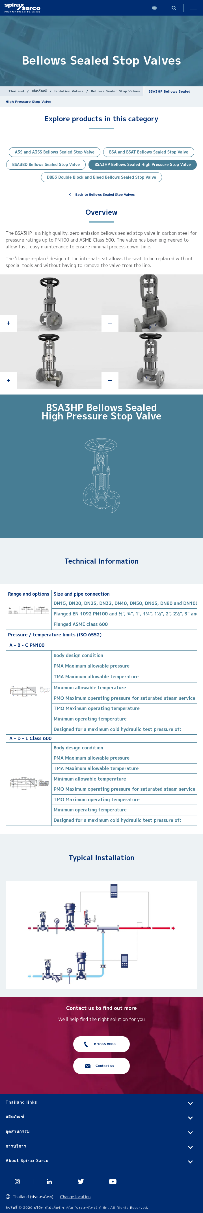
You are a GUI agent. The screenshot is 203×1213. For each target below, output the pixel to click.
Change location (75, 1196)
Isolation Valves (68, 91)
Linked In (49, 1181)
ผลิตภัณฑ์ (39, 91)
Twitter (81, 1181)
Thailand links (21, 1102)
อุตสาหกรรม (18, 1131)
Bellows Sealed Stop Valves (115, 91)
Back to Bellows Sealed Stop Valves (105, 194)
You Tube (113, 1181)
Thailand (16, 91)
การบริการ (16, 1146)
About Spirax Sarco (27, 1160)
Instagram (17, 1181)
